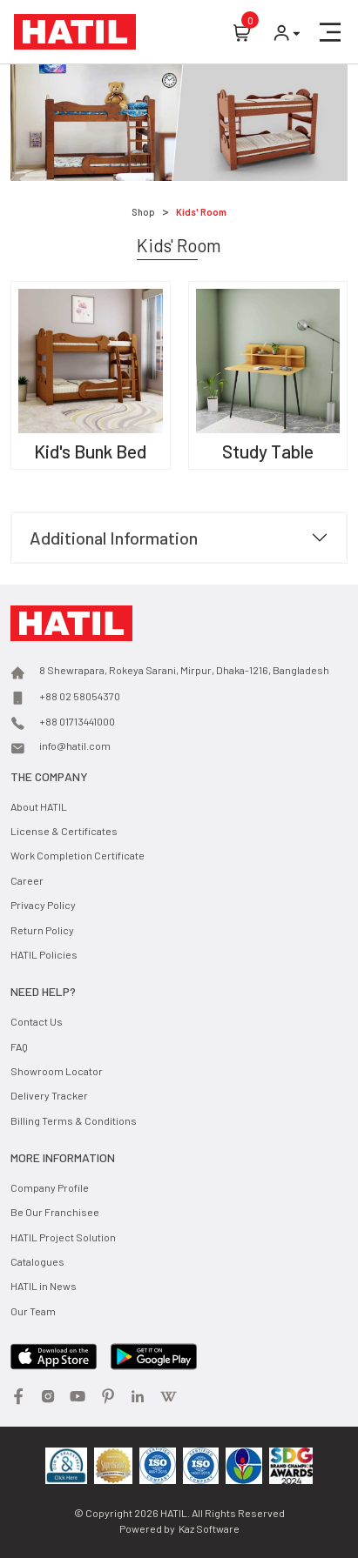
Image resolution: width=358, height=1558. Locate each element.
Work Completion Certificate (77, 855)
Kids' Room (201, 211)
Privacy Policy (43, 905)
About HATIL (38, 806)
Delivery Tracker (49, 1095)
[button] (330, 32)
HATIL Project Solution (63, 1237)
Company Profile (49, 1187)
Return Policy (42, 930)
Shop (143, 211)
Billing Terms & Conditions (73, 1120)
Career (27, 880)
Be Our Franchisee (54, 1212)
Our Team (33, 1311)
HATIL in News (43, 1286)
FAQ (19, 1046)
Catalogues (37, 1261)
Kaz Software (209, 1528)
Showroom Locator (56, 1071)
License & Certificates (64, 831)
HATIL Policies (44, 954)
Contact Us (36, 1021)
